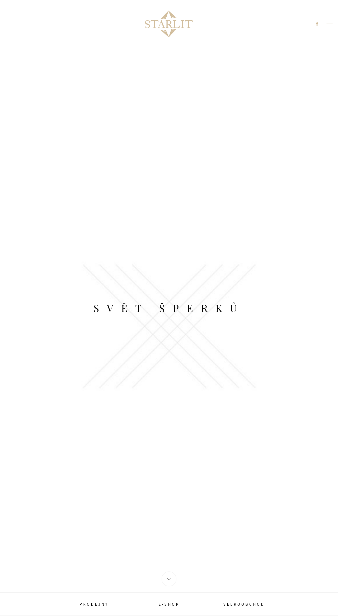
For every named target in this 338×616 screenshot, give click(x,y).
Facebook (317, 23)
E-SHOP (169, 604)
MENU (329, 24)
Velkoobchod (244, 604)
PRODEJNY (94, 604)
